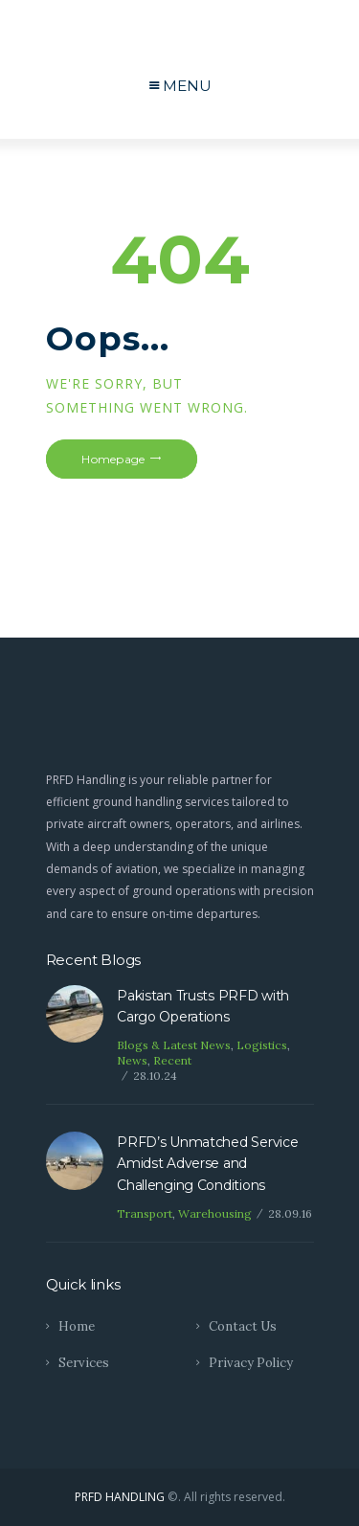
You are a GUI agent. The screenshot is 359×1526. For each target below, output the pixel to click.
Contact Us (243, 1326)
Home (76, 1326)
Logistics (261, 1045)
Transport (144, 1213)
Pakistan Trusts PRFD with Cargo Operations (203, 1006)
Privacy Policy (251, 1363)
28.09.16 (290, 1213)
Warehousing (215, 1213)
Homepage (113, 459)
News (132, 1060)
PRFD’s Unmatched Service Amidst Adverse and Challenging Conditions (207, 1163)
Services (83, 1363)
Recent (172, 1060)
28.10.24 (155, 1075)
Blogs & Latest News (174, 1045)
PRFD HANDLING (120, 1497)
